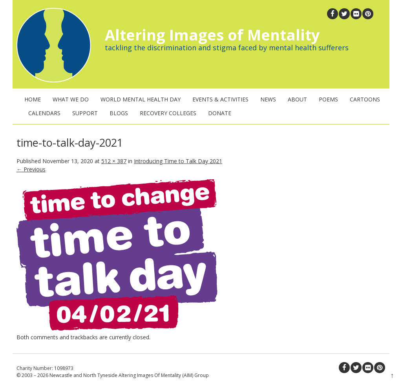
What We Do (71, 99)
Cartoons (365, 99)
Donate (219, 113)
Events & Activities (220, 99)
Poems (328, 99)
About (297, 99)
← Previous (31, 169)
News (268, 99)
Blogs (119, 113)
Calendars (44, 113)
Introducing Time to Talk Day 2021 (178, 161)
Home (32, 99)
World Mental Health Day (140, 99)
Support (85, 113)
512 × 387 (113, 161)
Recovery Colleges (168, 113)
